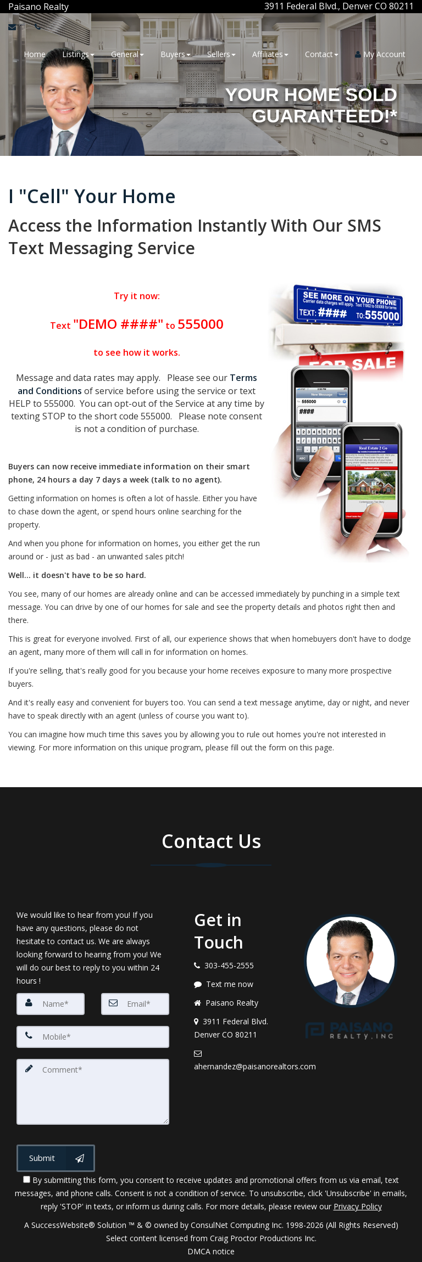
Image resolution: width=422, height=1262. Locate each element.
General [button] (127, 53)
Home (35, 53)
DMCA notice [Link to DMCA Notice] (211, 1249)
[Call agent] (70, 6)
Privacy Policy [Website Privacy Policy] (358, 1204)
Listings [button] (78, 53)
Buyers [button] (175, 53)
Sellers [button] (221, 53)
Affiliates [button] (270, 53)
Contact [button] (321, 53)
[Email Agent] (17, 26)
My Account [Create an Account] (380, 53)
